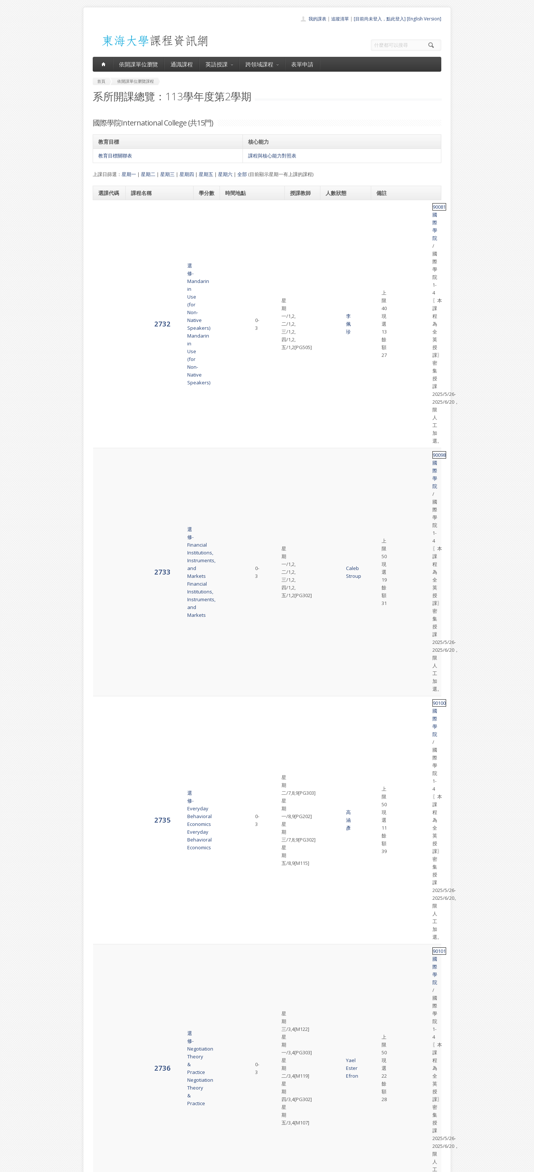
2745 (106, 894)
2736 (106, 366)
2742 (106, 684)
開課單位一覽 (252, 1103)
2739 (106, 509)
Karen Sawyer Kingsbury (301, 834)
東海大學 (99, 1164)
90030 (384, 879)
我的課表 (317, 19)
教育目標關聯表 (115, 155)
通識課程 (182, 64)
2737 (106, 411)
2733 (106, 271)
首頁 (243, 1094)
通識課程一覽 (252, 1111)
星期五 (206, 174)
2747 (106, 1008)
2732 (106, 222)
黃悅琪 (297, 891)
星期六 (225, 174)
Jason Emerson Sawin (300, 411)
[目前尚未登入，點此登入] (380, 19)
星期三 (167, 174)
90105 (384, 563)
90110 (384, 932)
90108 (384, 749)
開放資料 (248, 1135)
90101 (384, 350)
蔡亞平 (297, 1009)
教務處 (217, 1164)
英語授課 (219, 64)
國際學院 (402, 207)
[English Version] (424, 19)
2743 (106, 764)
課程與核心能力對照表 (272, 155)
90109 (384, 818)
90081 (384, 207)
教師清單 (248, 1143)
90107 (384, 684)
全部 (242, 174)
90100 (384, 305)
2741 (106, 623)
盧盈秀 (297, 948)
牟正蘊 (297, 689)
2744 (106, 833)
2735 (106, 320)
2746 (106, 947)
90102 (384, 396)
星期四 (186, 174)
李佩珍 (297, 222)
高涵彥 (297, 321)
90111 (384, 981)
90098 (384, 256)
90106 (384, 608)
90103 (384, 441)
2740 (106, 566)
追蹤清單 (340, 19)
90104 (384, 494)
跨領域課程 (261, 64)
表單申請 (302, 64)
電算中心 (193, 1164)
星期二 (148, 174)
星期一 (129, 174)
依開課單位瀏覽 (138, 64)
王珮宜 (297, 765)
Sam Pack (301, 624)
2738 (106, 456)
